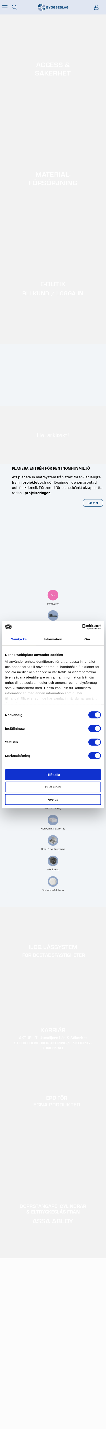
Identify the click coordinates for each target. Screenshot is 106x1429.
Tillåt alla (53, 774)
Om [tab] (87, 639)
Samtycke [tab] (19, 639)
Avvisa (53, 799)
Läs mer (93, 503)
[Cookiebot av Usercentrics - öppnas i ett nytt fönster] (81, 627)
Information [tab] (53, 639)
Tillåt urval (53, 787)
